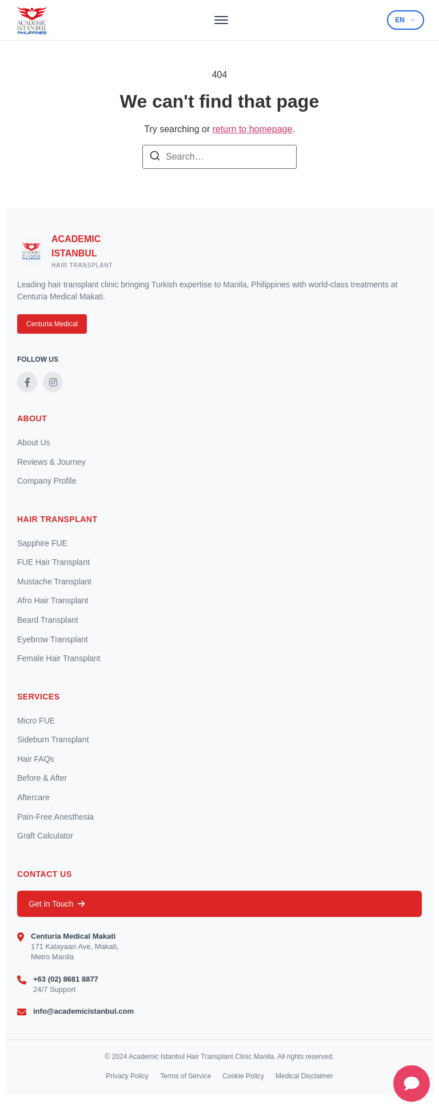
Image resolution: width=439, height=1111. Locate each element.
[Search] (155, 157)
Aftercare (33, 797)
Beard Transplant (47, 619)
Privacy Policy (127, 1076)
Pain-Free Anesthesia (55, 816)
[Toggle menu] (221, 20)
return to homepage (253, 129)
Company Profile (47, 480)
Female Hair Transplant (59, 658)
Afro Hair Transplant (53, 600)
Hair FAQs (35, 759)
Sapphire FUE (42, 543)
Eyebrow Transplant (52, 639)
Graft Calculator (45, 835)
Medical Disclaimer (304, 1076)
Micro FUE (36, 720)
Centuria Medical (52, 324)
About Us (33, 442)
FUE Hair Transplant (53, 562)
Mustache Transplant (54, 581)
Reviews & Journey (51, 461)
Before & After (42, 777)
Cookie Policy (243, 1076)
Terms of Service (185, 1076)
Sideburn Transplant (53, 739)
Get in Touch (57, 903)
